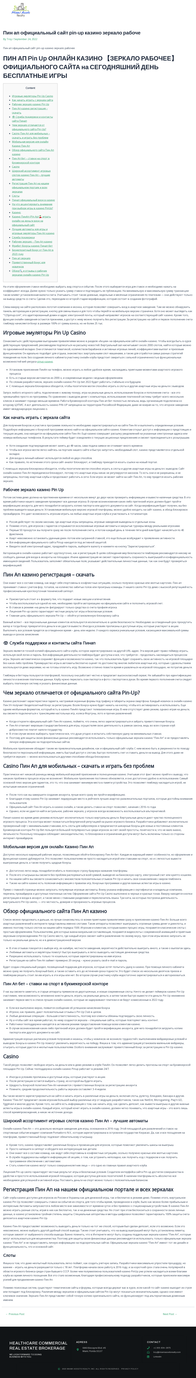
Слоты (16, 194)
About (67, 10)
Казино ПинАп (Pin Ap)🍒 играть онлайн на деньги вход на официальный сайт (31, 223)
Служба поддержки (23, 243)
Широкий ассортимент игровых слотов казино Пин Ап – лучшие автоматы (31, 174)
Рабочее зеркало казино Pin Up (31, 104)
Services (86, 10)
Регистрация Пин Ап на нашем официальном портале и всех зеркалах (30, 186)
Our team (106, 10)
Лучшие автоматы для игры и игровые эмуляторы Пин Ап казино (30, 235)
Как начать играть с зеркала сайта (33, 100)
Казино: (16, 214)
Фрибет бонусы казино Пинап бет (32, 251)
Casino (16, 165)
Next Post (170, 1319)
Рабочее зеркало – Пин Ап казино (32, 247)
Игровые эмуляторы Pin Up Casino (33, 96)
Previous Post (15, 1319)
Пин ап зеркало (21, 264)
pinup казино (45, 367)
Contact (126, 10)
